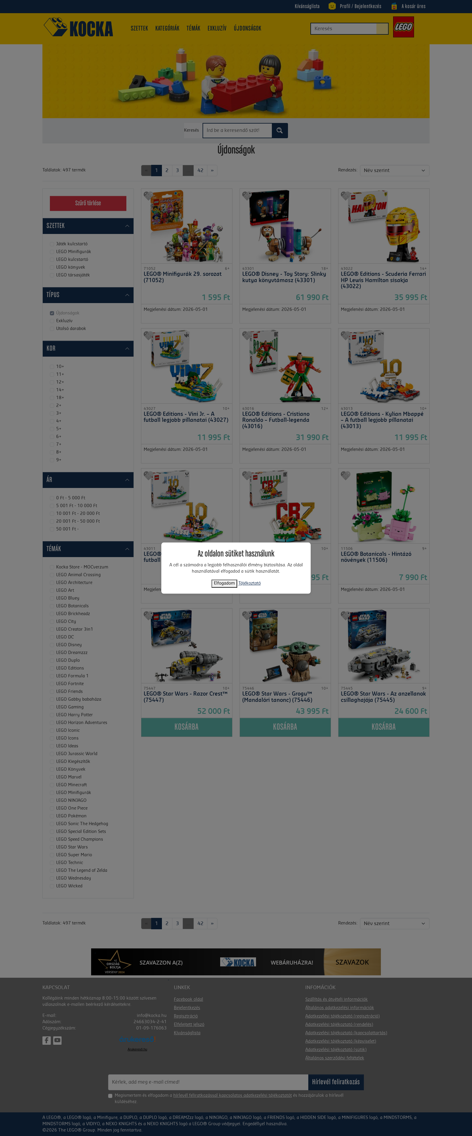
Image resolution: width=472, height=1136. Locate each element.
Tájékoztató (249, 583)
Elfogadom (224, 583)
